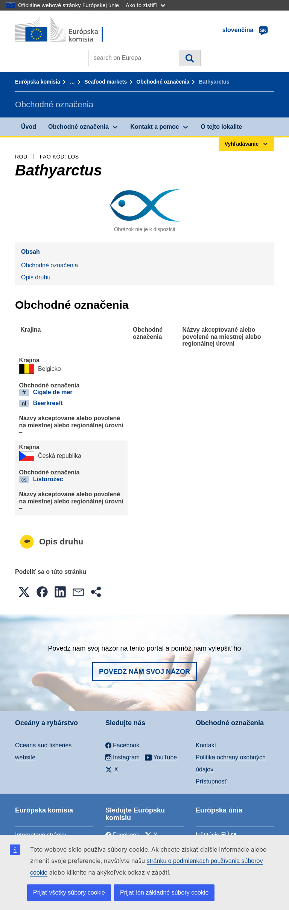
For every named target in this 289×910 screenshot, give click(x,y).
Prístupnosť (211, 781)
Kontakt (206, 745)
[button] (24, 591)
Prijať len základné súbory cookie (164, 892)
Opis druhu (35, 277)
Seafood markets (105, 82)
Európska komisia (37, 82)
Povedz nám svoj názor (144, 671)
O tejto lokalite (221, 126)
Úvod (28, 126)
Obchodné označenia (162, 82)
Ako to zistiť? (145, 5)
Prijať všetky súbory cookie (69, 892)
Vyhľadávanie (189, 58)
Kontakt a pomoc (154, 126)
